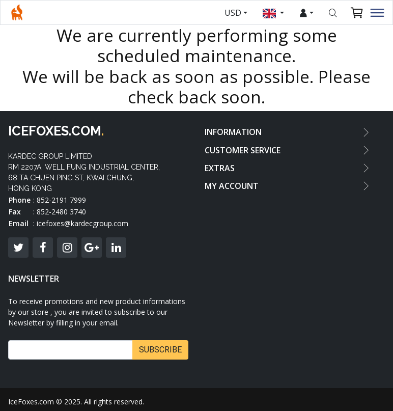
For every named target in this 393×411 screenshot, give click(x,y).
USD (232, 12)
